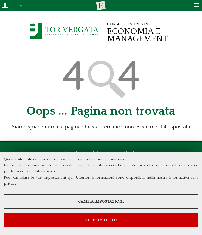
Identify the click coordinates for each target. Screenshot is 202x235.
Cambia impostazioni (101, 201)
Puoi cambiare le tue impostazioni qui (38, 177)
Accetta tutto (101, 220)
